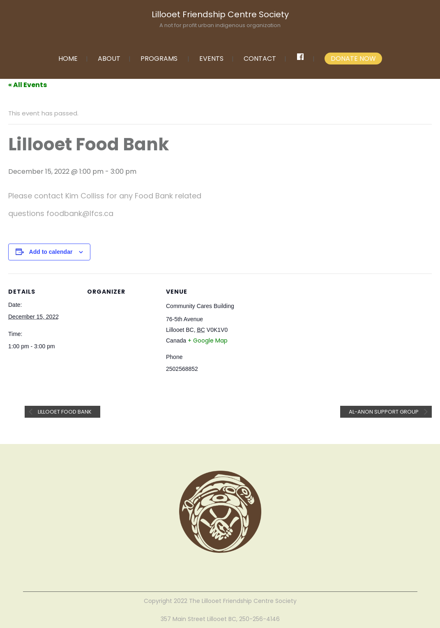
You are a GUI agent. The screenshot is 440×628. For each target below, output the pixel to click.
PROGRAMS (159, 58)
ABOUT (109, 58)
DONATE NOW (353, 58)
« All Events (27, 85)
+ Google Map (208, 340)
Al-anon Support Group (384, 412)
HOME (68, 58)
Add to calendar (51, 251)
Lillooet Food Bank (64, 412)
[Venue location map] (288, 330)
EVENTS (211, 58)
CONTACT (260, 58)
